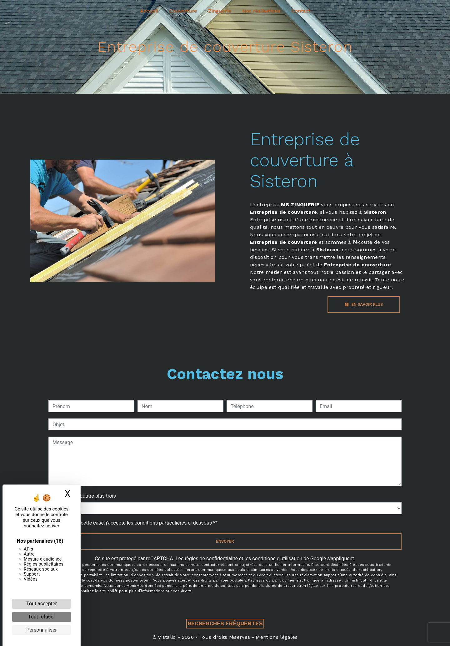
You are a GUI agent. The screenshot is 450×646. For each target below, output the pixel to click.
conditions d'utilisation (277, 558)
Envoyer (225, 541)
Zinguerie (219, 11)
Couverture (183, 11)
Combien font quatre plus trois (82, 496)
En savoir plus (364, 304)
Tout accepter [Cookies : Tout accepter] (41, 604)
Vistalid (167, 637)
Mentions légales (276, 637)
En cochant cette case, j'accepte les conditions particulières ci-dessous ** (136, 523)
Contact (301, 11)
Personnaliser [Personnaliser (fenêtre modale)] (41, 630)
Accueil (149, 11)
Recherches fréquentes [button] (225, 623)
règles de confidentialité (211, 558)
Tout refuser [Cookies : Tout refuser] (41, 617)
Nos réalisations (261, 11)
